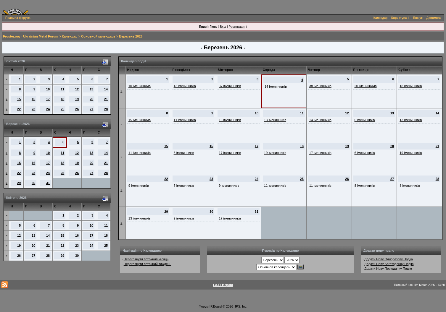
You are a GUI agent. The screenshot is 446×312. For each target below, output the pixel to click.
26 (77, 109)
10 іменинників (139, 86)
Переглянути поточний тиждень (147, 264)
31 (48, 183)
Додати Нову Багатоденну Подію (388, 264)
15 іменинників (139, 120)
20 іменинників (366, 86)
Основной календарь (98, 36)
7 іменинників (184, 185)
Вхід (223, 26)
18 (62, 99)
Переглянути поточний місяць (146, 259)
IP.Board (216, 306)
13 (91, 89)
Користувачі (400, 18)
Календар (380, 18)
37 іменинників (230, 86)
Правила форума (17, 18)
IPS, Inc (241, 306)
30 (33, 183)
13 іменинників (185, 86)
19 (77, 99)
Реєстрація (236, 26)
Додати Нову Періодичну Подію (388, 268)
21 (106, 99)
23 (33, 109)
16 (33, 99)
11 (62, 89)
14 (106, 89)
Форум (203, 306)
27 (91, 109)
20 (91, 99)
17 (48, 99)
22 (19, 109)
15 (19, 99)
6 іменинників (365, 120)
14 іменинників (320, 120)
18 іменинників (411, 86)
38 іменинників (320, 86)
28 (106, 109)
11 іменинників (185, 120)
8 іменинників (365, 185)
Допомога (433, 18)
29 (19, 183)
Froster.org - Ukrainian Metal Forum (30, 36)
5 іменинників (184, 153)
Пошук (418, 18)
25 (62, 109)
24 (48, 109)
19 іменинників (275, 153)
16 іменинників (276, 86)
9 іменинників (138, 185)
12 (77, 89)
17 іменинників (230, 153)
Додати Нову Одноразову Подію (388, 259)
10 (48, 89)
